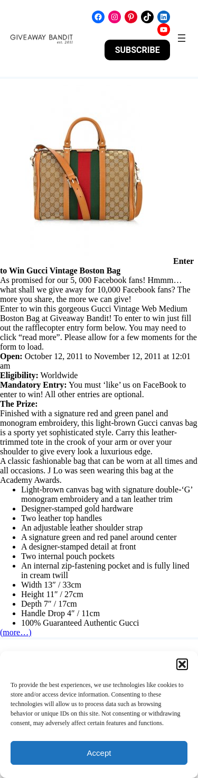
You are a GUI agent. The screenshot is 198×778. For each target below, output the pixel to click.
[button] (182, 664)
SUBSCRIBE (137, 50)
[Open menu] (181, 38)
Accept (99, 752)
